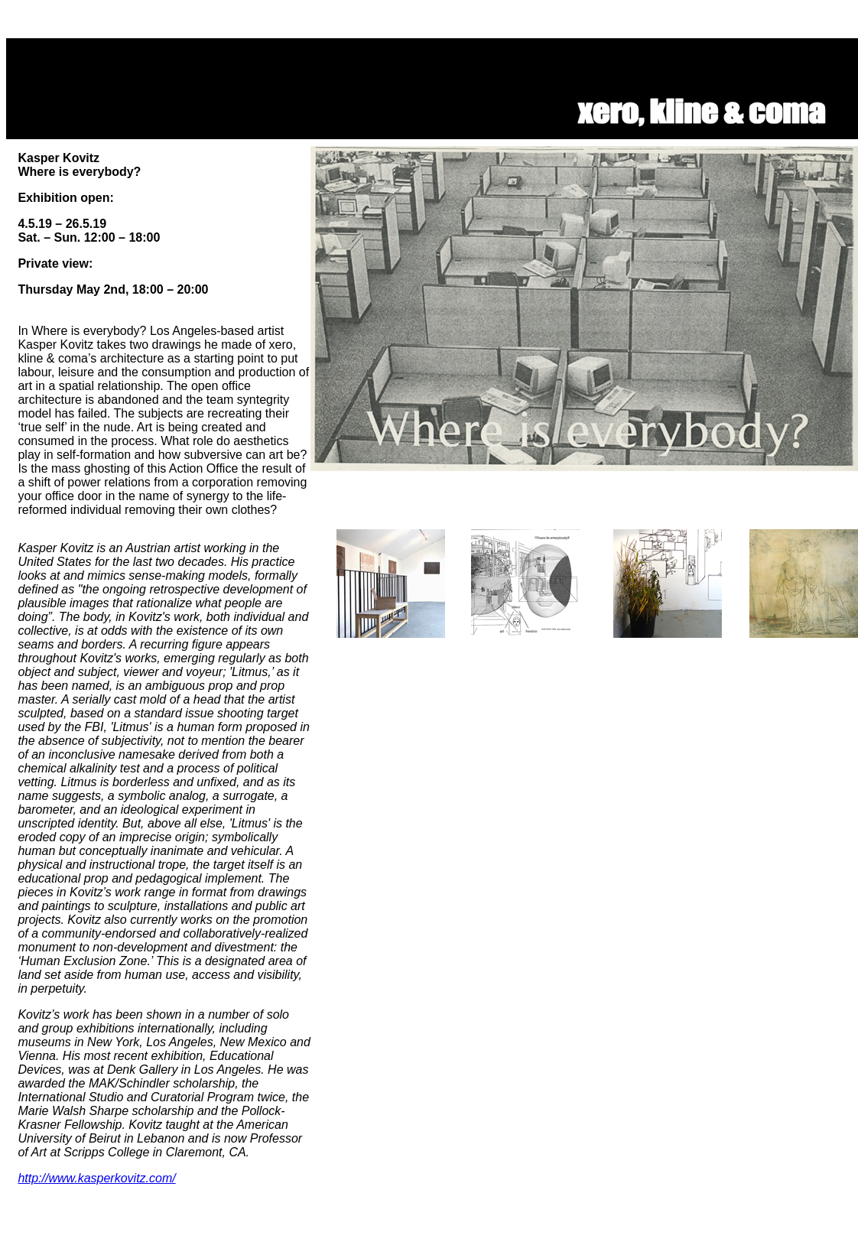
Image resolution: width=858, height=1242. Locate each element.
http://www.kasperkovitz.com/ (96, 1178)
